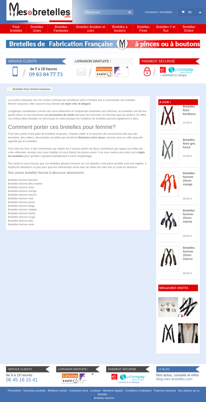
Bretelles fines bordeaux (189, 110)
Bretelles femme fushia (21, 213)
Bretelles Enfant (189, 28)
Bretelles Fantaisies (61, 28)
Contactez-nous (78, 390)
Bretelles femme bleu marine (25, 183)
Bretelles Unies (37, 28)
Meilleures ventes (173, 288)
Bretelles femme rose (20, 198)
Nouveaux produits (34, 390)
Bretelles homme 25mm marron (189, 253)
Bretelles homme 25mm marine (189, 216)
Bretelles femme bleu (20, 220)
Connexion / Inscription (158, 12)
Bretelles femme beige (21, 205)
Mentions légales (113, 390)
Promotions (14, 390)
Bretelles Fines (143, 28)
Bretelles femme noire (21, 187)
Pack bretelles (16, 28)
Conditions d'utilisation (138, 390)
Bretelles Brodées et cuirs (90, 28)
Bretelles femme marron (22, 194)
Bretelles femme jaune (21, 202)
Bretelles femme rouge (21, 217)
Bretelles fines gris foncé (189, 143)
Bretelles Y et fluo (165, 28)
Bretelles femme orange (22, 191)
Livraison (95, 390)
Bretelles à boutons (120, 28)
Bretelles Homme (104, 398)
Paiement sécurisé (165, 390)
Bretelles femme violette (22, 209)
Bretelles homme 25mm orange (189, 178)
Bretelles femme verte (21, 224)
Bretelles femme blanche (23, 179)
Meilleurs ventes (57, 390)
